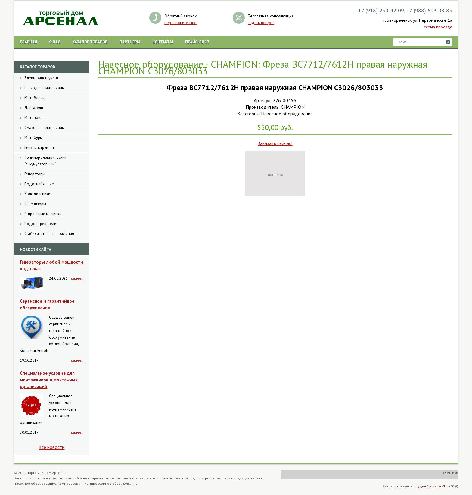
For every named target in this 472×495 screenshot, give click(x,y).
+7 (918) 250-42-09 (381, 10)
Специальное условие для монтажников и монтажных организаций (49, 379)
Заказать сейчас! (275, 143)
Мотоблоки (34, 97)
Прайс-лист (197, 42)
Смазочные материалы (44, 127)
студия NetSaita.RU (430, 486)
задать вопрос (261, 22)
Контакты (162, 42)
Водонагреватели (40, 223)
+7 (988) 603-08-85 (429, 10)
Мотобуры (33, 137)
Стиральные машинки (42, 213)
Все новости (51, 447)
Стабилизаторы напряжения (49, 233)
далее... (77, 278)
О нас (54, 42)
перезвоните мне (180, 22)
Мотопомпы (34, 117)
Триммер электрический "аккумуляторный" (45, 161)
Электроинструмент (41, 77)
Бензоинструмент (39, 147)
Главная (28, 42)
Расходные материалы (44, 87)
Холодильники (37, 193)
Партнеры (130, 42)
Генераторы (34, 174)
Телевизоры (35, 203)
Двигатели (33, 107)
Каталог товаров (89, 42)
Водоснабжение (39, 183)
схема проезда (438, 27)
